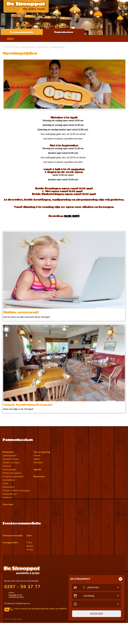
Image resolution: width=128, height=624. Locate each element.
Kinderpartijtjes (9, 469)
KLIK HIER (71, 216)
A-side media (17, 619)
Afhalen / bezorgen (11, 462)
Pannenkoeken (63, 32)
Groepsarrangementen (13, 476)
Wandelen (38, 462)
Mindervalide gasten (12, 473)
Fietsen (37, 455)
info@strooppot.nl (22, 603)
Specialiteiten (9, 480)
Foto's (29, 542)
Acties (5, 483)
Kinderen (7, 466)
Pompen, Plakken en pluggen (16, 490)
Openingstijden (10, 455)
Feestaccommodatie (21, 32)
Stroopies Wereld (11, 459)
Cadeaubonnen (10, 494)
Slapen (37, 459)
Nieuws (29, 546)
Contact (29, 549)
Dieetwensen (9, 487)
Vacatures (7, 497)
